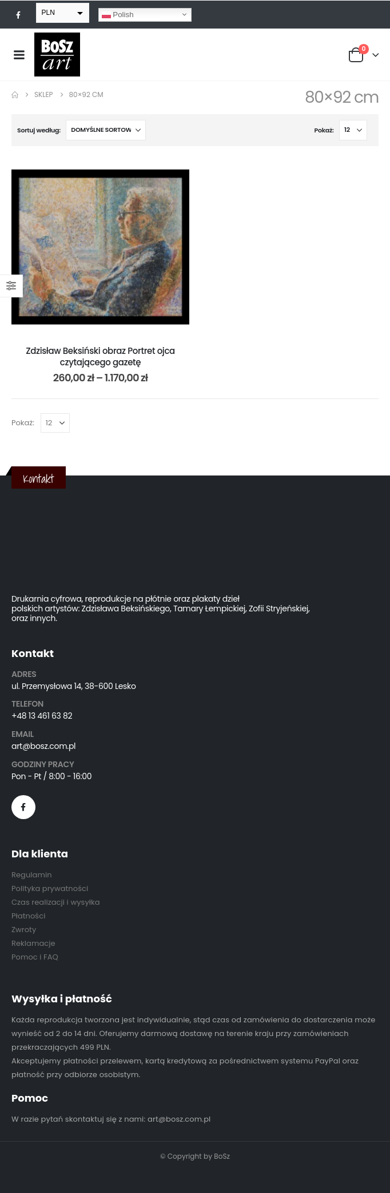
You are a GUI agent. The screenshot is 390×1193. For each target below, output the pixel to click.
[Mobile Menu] (18, 55)
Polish (118, 14)
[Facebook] (18, 14)
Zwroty (23, 929)
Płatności (28, 915)
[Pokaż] (353, 130)
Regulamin (31, 874)
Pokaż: (324, 130)
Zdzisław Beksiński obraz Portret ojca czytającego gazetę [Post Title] (100, 356)
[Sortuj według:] (106, 130)
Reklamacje (33, 943)
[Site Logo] (57, 54)
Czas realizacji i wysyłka (55, 902)
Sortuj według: (39, 130)
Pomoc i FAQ (34, 957)
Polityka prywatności (49, 888)
